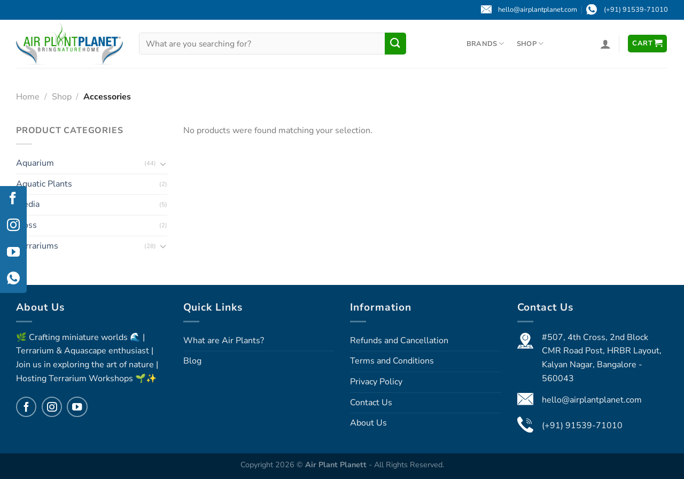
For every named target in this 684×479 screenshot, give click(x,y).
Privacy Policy (376, 382)
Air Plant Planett (337, 464)
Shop (530, 43)
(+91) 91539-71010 (582, 425)
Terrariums (37, 245)
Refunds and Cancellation (399, 340)
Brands (485, 43)
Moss (26, 224)
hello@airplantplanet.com (592, 400)
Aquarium (35, 163)
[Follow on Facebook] (26, 407)
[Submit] (395, 43)
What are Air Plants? (223, 340)
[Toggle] (163, 163)
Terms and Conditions (392, 361)
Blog (192, 361)
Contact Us (371, 402)
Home (28, 97)
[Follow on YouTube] (77, 407)
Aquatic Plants (44, 183)
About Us (368, 423)
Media (28, 204)
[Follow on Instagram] (52, 407)
